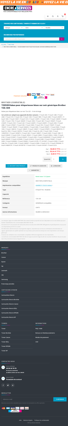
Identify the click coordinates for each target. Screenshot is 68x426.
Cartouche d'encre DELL (9, 308)
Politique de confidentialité (41, 420)
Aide (20, 420)
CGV (36, 342)
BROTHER (11, 44)
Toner (3, 328)
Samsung (4, 279)
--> (14, 27)
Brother (4, 253)
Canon (3, 257)
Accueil (3, 44)
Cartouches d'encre (7, 295)
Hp (2, 266)
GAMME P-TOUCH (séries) (44, 185)
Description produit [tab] (16, 166)
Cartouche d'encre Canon (9, 304)
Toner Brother (6, 333)
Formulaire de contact (14, 379)
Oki (2, 275)
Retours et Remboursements (45, 333)
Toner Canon (5, 337)
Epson (3, 262)
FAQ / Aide (38, 328)
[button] (52, 16)
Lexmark (4, 270)
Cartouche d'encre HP (8, 317)
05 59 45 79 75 (11, 368)
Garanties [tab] (34, 170)
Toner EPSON (5, 346)
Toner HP (4, 351)
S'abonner (60, 399)
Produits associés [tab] (38, 166)
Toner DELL (5, 342)
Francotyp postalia (7, 284)
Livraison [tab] (55, 166)
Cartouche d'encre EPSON (9, 313)
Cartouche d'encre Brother (10, 299)
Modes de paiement (42, 337)
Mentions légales (28, 420)
